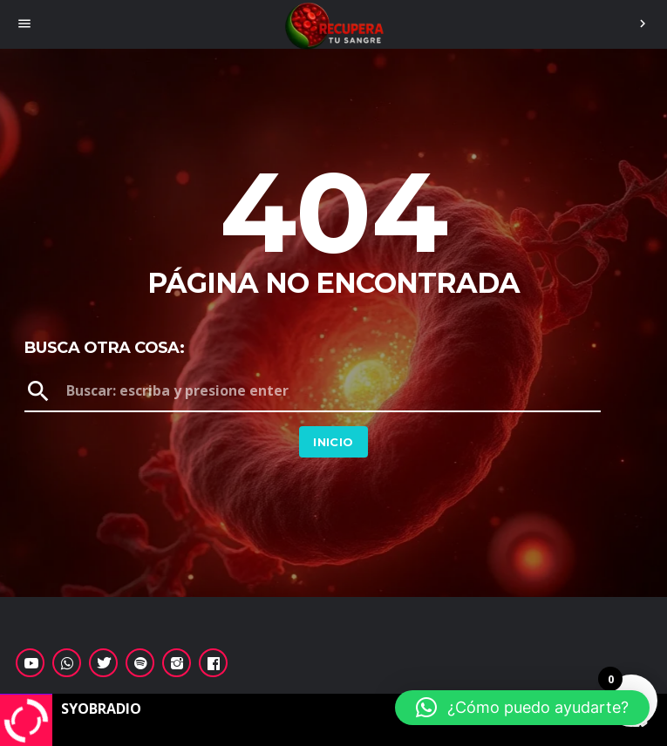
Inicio (333, 442)
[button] (522, 707)
